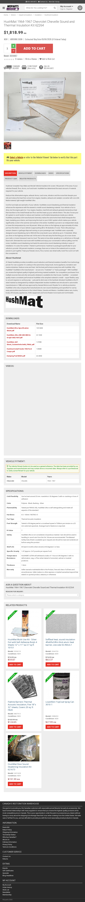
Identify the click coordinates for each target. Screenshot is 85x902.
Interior (13, 15)
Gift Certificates (8, 871)
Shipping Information (10, 832)
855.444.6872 (31, 2)
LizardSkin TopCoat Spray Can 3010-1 (60, 703)
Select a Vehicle (16, 157)
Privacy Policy (7, 845)
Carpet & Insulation (25, 15)
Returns (5, 859)
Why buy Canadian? (9, 837)
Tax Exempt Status (9, 835)
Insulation (38, 15)
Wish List (6, 890)
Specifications (62, 173)
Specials (6, 873)
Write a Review (31, 58)
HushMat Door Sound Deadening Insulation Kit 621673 (19, 767)
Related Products (28, 178)
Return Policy (7, 830)
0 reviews (19, 58)
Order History (7, 887)
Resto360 (6, 827)
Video (51, 173)
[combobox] (42, 595)
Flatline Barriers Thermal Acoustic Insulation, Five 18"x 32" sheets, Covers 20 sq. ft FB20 (22, 705)
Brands (5, 868)
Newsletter (6, 892)
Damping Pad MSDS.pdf (16, 356)
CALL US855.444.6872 (49, 67)
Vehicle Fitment (25, 173)
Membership (7, 895)
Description (10, 173)
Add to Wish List (47, 58)
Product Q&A (11, 178)
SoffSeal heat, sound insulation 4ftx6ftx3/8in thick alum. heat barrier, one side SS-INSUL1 (60, 642)
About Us (6, 840)
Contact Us (43, 2)
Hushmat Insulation (51, 15)
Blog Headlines (8, 875)
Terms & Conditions (9, 847)
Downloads (40, 173)
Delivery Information (10, 842)
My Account (7, 885)
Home (6, 15)
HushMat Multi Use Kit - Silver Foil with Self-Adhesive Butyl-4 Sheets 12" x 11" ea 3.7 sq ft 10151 (22, 643)
